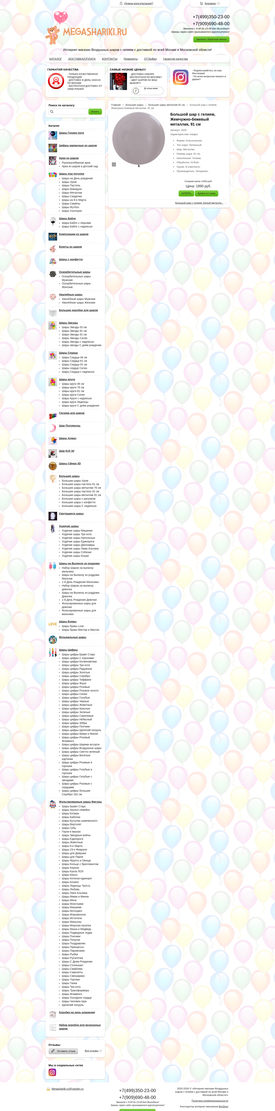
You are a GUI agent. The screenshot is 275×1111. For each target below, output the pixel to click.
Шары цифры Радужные (77, 668)
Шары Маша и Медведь (76, 929)
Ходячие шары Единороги (78, 541)
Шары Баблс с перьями (76, 222)
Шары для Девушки (74, 853)
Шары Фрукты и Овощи (76, 860)
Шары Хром (69, 181)
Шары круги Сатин (73, 394)
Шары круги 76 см (73, 387)
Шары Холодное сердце (77, 997)
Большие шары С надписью (79, 505)
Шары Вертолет (72, 824)
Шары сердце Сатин (74, 368)
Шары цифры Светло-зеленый (81, 751)
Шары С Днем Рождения (77, 961)
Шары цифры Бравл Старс (78, 654)
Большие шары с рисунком (78, 498)
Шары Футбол (70, 207)
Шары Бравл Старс (74, 806)
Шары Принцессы (73, 947)
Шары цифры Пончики (76, 726)
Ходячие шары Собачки (76, 552)
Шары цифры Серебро (76, 676)
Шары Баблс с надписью (77, 226)
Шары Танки (69, 983)
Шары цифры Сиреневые (78, 715)
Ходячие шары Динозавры (78, 544)
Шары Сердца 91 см (74, 364)
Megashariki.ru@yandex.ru (68, 1088)
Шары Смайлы (71, 203)
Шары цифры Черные (75, 701)
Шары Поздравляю (73, 943)
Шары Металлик (72, 192)
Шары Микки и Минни (75, 896)
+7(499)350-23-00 (211, 16)
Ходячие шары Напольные (78, 537)
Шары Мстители (72, 918)
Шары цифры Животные (77, 704)
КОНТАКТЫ (109, 58)
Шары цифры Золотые (76, 672)
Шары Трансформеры (75, 990)
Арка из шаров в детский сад (80, 166)
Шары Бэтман (70, 813)
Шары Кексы (70, 874)
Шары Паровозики (73, 950)
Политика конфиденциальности (210, 1100)
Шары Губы (69, 827)
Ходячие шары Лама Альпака (80, 548)
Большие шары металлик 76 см (81, 487)
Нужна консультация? (138, 3)
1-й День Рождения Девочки (79, 599)
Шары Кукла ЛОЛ (72, 871)
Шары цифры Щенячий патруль (81, 730)
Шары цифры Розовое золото (80, 690)
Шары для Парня (72, 856)
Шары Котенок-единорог (77, 878)
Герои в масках (71, 831)
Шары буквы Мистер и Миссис (80, 629)
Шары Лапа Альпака (74, 892)
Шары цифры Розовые (76, 686)
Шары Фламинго (72, 994)
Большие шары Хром (75, 480)
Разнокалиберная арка (76, 162)
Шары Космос (70, 882)
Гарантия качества (175, 58)
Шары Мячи (69, 900)
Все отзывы (91, 1050)
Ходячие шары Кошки (75, 555)
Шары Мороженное (74, 914)
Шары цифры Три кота (76, 665)
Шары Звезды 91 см (74, 334)
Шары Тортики (71, 979)
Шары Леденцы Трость (76, 885)
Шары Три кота (71, 986)
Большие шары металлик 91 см (81, 495)
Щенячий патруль (73, 1004)
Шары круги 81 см (73, 391)
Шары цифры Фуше (74, 683)
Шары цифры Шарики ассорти (80, 744)
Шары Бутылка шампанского (79, 820)
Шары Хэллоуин (72, 210)
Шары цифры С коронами (78, 658)
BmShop (223, 1106)
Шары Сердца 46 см (74, 357)
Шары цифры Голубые (76, 697)
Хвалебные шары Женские (78, 302)
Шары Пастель (71, 185)
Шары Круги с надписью (77, 398)
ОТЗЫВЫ (150, 58)
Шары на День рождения (77, 178)
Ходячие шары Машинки (77, 530)
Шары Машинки (72, 907)
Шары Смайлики (72, 968)
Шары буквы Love (73, 626)
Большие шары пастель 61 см (80, 484)
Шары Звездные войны (76, 835)
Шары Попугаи (71, 939)
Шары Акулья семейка (76, 809)
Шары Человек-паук (74, 1001)
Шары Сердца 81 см (74, 360)
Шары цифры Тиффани (76, 679)
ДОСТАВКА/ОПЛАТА (82, 58)
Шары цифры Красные (76, 708)
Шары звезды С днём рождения (81, 345)
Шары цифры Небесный (77, 719)
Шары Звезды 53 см (74, 327)
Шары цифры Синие (74, 693)
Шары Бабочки (71, 817)
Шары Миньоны (71, 921)
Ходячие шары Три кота (76, 534)
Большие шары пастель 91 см (80, 491)
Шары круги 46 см (73, 383)
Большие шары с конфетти (78, 502)
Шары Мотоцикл (72, 910)
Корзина (210, 3)
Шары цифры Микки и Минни (80, 733)
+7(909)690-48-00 (211, 23)
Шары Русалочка (72, 957)
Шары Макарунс (72, 189)
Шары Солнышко (72, 965)
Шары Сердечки (72, 196)
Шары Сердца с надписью (78, 371)
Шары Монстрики (72, 903)
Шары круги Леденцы (75, 401)
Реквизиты (131, 58)
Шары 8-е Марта (72, 845)
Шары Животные (72, 842)
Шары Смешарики (73, 975)
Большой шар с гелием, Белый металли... (199, 202)
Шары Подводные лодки (77, 932)
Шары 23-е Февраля (74, 849)
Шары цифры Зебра (74, 723)
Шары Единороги (72, 838)
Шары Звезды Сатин (74, 338)
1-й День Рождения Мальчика (80, 581)
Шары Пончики (71, 936)
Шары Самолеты (72, 972)
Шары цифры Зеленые (76, 712)
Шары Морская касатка (76, 925)
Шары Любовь (71, 889)
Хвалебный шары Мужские (78, 298)
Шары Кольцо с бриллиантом (80, 864)
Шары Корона (70, 867)
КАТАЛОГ (55, 58)
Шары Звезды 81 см (74, 330)
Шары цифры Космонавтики (79, 661)
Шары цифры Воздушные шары (81, 748)
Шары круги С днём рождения (80, 405)
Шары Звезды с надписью (78, 341)
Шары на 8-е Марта (74, 199)
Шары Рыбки (70, 954)
